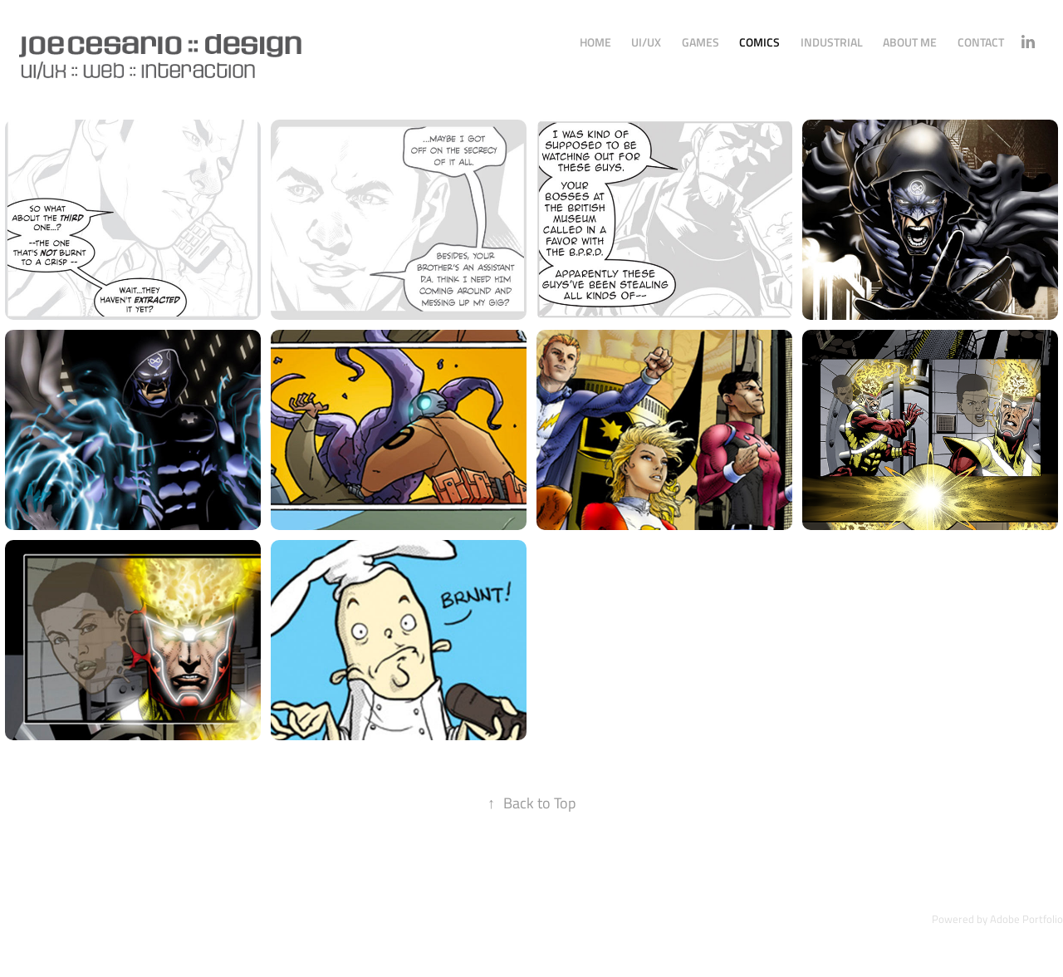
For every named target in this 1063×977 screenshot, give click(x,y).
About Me (910, 42)
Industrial (832, 42)
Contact (981, 42)
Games (700, 42)
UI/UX (646, 42)
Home (595, 42)
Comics (759, 42)
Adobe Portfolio (1026, 918)
